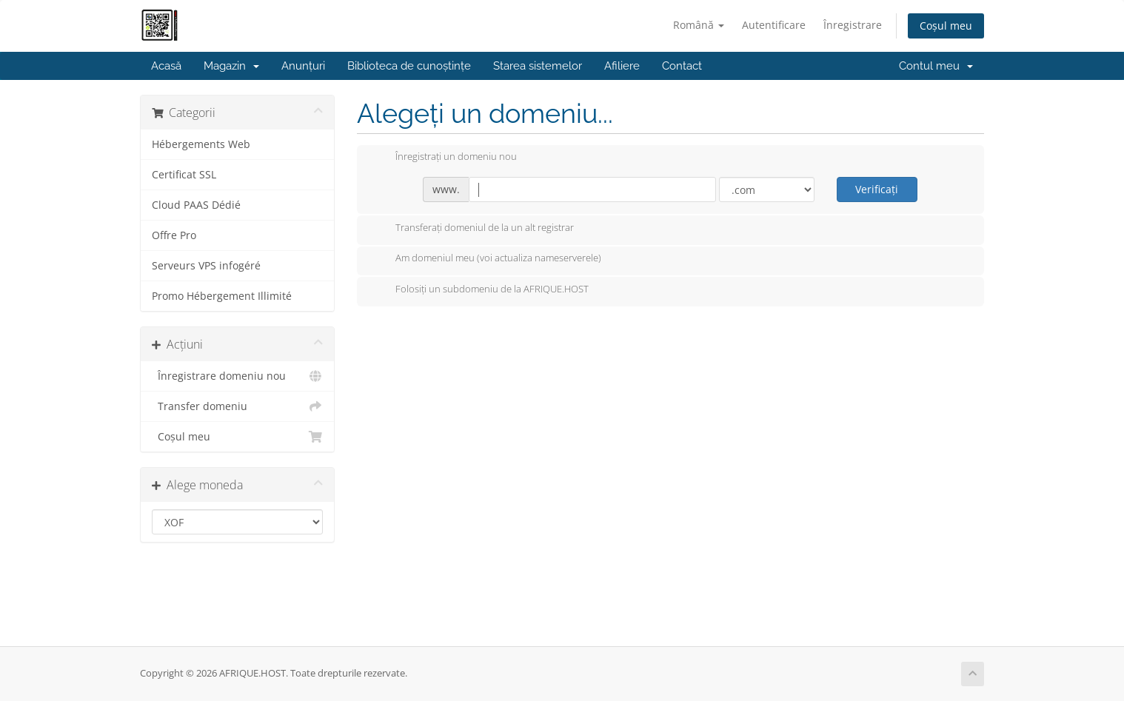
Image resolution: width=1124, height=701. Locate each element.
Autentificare (774, 25)
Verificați (876, 189)
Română (698, 25)
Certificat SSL (184, 174)
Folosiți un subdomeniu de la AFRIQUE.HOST (480, 290)
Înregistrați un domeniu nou (444, 158)
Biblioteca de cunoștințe (409, 66)
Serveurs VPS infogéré (206, 265)
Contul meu (936, 66)
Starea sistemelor (537, 66)
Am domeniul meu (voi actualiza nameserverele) (486, 259)
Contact (682, 66)
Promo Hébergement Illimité (222, 296)
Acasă (166, 66)
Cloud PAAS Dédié (196, 205)
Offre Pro (174, 235)
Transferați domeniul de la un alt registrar (473, 229)
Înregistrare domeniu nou (237, 376)
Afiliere (622, 66)
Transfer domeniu (237, 406)
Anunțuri (303, 66)
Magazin (231, 66)
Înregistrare (852, 25)
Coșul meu (946, 26)
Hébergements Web (201, 144)
